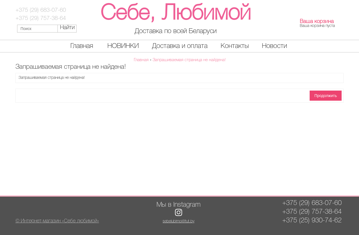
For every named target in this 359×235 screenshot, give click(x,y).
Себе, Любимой (175, 14)
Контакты (235, 46)
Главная (81, 46)
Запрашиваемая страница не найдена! (189, 60)
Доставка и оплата (180, 46)
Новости (274, 46)
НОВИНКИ (123, 46)
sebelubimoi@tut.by (178, 221)
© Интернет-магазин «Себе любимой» (57, 221)
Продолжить (325, 95)
